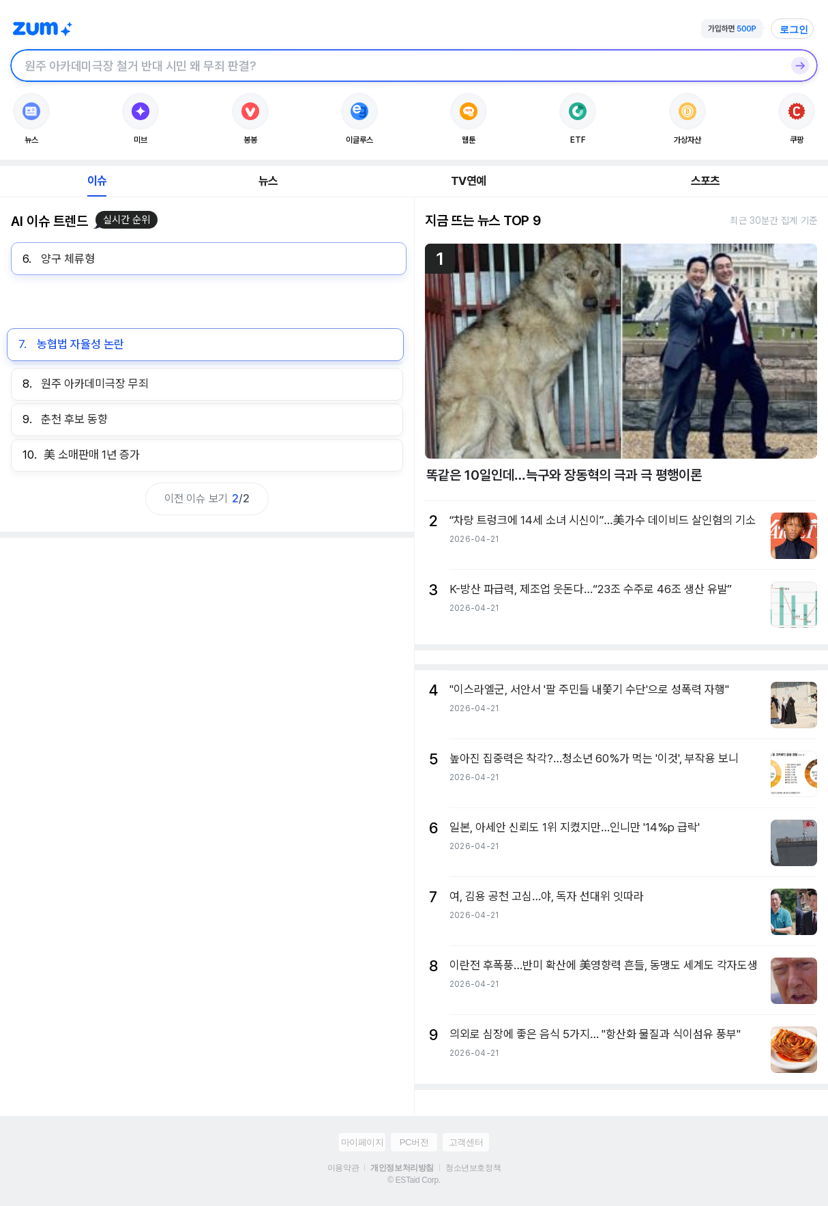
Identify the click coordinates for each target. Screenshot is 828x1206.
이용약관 (343, 1168)
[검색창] (396, 65)
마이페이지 (362, 1142)
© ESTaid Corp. (413, 1180)
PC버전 (414, 1142)
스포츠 (705, 181)
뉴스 (268, 181)
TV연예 (468, 181)
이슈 (96, 181)
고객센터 (466, 1142)
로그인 (794, 29)
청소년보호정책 (473, 1168)
